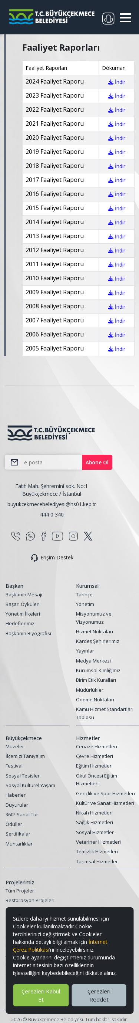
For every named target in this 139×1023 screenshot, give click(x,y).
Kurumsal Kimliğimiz (98, 670)
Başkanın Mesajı (24, 594)
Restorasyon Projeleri (30, 900)
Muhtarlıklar (19, 843)
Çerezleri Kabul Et (40, 995)
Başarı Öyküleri (23, 604)
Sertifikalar (18, 833)
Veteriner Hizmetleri (98, 842)
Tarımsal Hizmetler (97, 861)
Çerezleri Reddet (98, 995)
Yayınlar (85, 650)
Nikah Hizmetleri (94, 812)
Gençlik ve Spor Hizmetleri (105, 793)
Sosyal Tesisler (23, 775)
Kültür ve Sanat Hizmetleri (105, 803)
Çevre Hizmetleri (94, 756)
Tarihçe (84, 594)
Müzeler (15, 746)
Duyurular (17, 805)
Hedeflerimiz (20, 623)
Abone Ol (97, 462)
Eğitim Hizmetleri (94, 765)
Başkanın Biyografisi (28, 633)
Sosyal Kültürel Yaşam (30, 785)
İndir (116, 81)
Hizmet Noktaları (94, 631)
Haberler (16, 795)
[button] (125, 17)
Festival (14, 765)
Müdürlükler (89, 690)
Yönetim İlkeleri (23, 613)
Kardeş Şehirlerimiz (97, 641)
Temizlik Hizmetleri (97, 851)
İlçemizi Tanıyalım (25, 756)
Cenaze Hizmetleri (96, 746)
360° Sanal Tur (22, 814)
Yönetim (85, 604)
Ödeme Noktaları (95, 699)
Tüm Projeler (20, 890)
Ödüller (14, 824)
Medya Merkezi (93, 660)
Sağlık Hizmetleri (94, 822)
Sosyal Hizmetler (95, 832)
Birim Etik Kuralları (96, 680)
